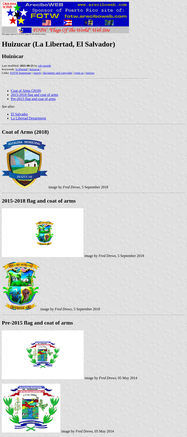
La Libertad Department (28, 118)
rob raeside (44, 65)
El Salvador (19, 114)
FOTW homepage (20, 73)
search (37, 73)
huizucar (34, 69)
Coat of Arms (17, 132)
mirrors (90, 73)
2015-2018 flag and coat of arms (34, 95)
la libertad (21, 69)
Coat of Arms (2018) (26, 91)
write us (79, 73)
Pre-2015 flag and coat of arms (33, 99)
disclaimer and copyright (57, 73)
